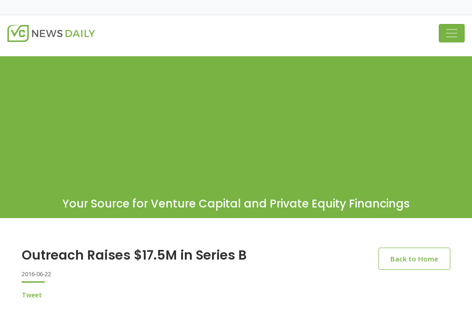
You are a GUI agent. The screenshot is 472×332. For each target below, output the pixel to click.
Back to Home (414, 258)
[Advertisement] (236, 120)
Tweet (32, 294)
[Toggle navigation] (452, 33)
